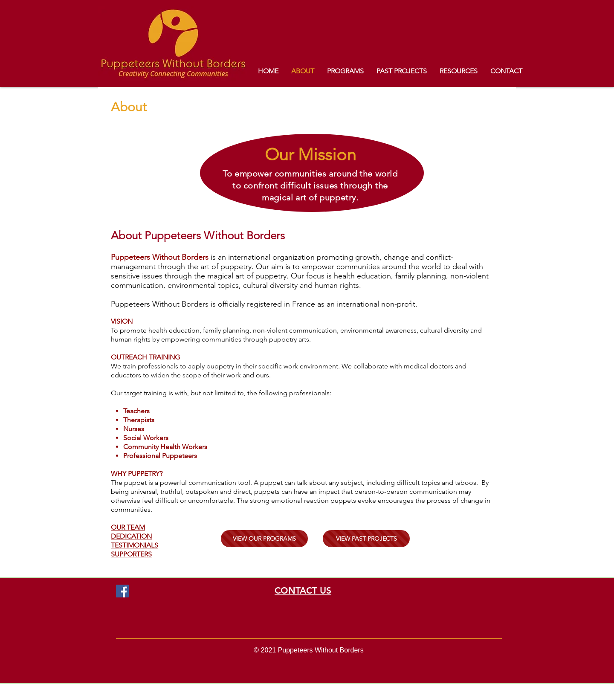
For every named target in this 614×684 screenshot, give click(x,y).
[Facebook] (122, 591)
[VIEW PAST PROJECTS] (366, 538)
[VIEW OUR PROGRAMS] (264, 538)
